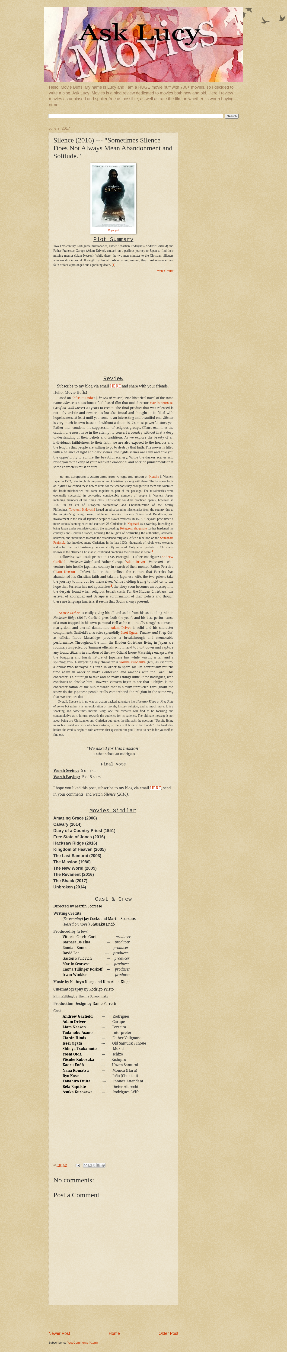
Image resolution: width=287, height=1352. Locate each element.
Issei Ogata (129, 632)
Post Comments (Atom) (82, 1342)
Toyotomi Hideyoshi (82, 509)
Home (114, 1333)
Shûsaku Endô (82, 398)
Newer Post (59, 1333)
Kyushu (154, 476)
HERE (115, 386)
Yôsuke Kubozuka (132, 662)
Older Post (168, 1333)
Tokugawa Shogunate (133, 528)
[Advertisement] (113, 1318)
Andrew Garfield (69, 613)
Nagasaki (133, 524)
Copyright (113, 230)
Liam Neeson (64, 572)
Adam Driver (135, 562)
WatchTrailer (165, 271)
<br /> (67, 306)
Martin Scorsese (161, 403)
